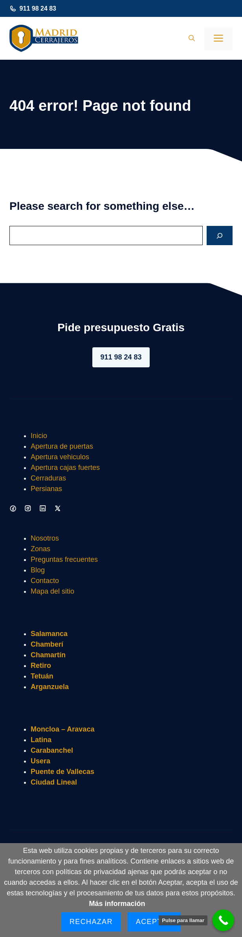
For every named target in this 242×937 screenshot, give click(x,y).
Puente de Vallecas (62, 772)
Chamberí (47, 644)
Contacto (45, 581)
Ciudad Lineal (54, 782)
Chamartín (48, 655)
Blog (38, 570)
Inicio (39, 436)
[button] (191, 38)
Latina (41, 740)
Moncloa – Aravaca (62, 729)
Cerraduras (48, 478)
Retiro (41, 665)
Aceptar (154, 922)
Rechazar (91, 922)
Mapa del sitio (52, 591)
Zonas (40, 549)
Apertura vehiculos (60, 457)
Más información (117, 904)
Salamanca (49, 634)
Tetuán (42, 676)
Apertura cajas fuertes (65, 467)
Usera (40, 761)
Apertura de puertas (62, 446)
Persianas (46, 489)
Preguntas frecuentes (64, 559)
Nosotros (45, 538)
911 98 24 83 (38, 8)
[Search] (220, 235)
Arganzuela (50, 687)
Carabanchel (52, 750)
